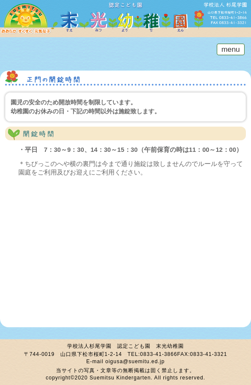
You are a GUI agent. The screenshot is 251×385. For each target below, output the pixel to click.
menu (228, 48)
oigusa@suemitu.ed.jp (135, 361)
